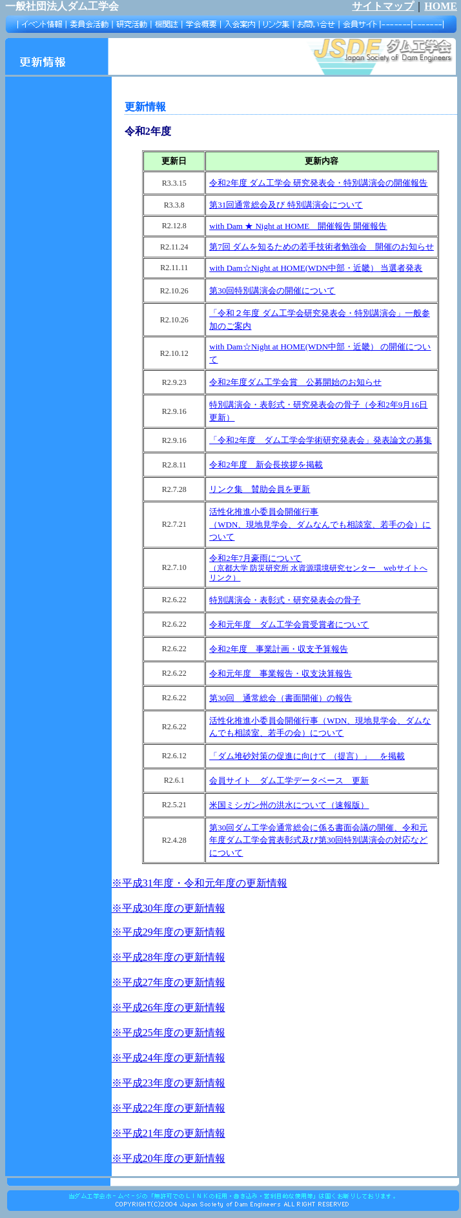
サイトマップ (383, 6)
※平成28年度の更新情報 (168, 957)
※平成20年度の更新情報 (168, 1158)
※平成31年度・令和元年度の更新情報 (199, 883)
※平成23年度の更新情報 (168, 1082)
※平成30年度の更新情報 (168, 908)
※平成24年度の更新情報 (168, 1057)
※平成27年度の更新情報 (168, 982)
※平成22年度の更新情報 (168, 1108)
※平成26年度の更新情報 (168, 1007)
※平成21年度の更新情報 (168, 1133)
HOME (440, 6)
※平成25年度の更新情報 (168, 1032)
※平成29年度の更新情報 (168, 932)
